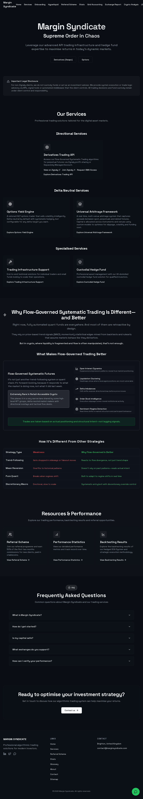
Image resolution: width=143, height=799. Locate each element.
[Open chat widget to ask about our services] (136, 792)
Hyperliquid (53, 4)
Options (85, 60)
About (53, 769)
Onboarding (40, 4)
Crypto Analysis (131, 4)
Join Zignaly (68, 170)
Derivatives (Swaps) (63, 60)
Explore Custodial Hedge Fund (90, 282)
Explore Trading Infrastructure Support (25, 282)
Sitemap (54, 779)
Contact (54, 774)
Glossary (54, 764)
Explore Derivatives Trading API (58, 174)
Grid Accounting (94, 4)
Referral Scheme (69, 4)
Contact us (71, 710)
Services (28, 4)
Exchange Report (113, 4)
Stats (82, 4)
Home (18, 4)
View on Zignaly (52, 170)
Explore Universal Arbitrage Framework (94, 232)
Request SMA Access (87, 170)
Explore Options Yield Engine (20, 232)
